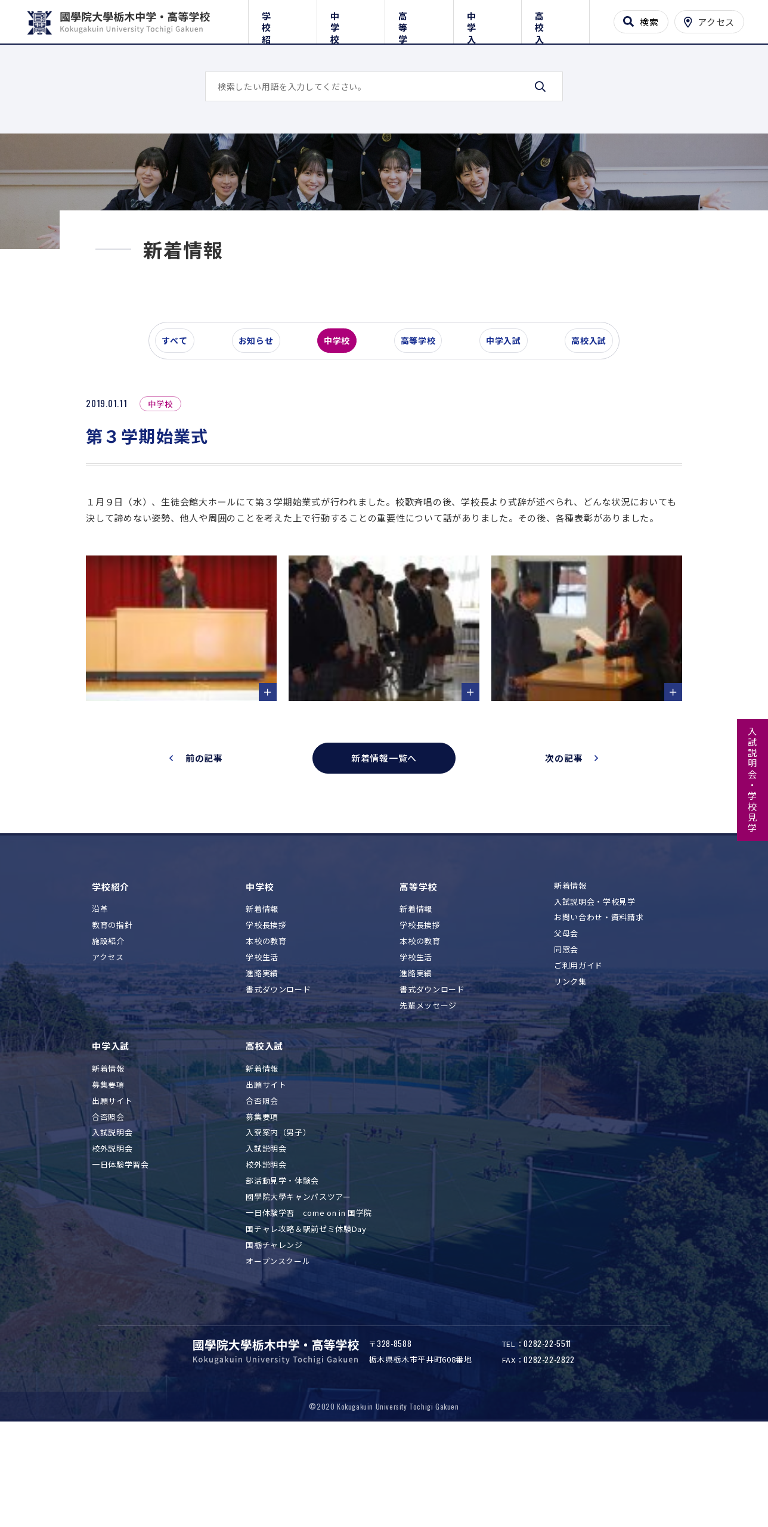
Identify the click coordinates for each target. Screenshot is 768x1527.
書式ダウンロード (278, 1075)
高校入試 (555, 19)
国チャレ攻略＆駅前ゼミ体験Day (306, 1314)
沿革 (100, 995)
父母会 (566, 1019)
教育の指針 (112, 1011)
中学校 (351, 19)
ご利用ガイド (578, 1052)
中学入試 (487, 19)
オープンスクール (278, 1347)
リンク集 (570, 1067)
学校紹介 (282, 19)
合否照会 (108, 1202)
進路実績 (262, 1059)
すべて (181, 414)
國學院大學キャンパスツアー (298, 1282)
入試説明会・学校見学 (753, 780)
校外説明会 (112, 1235)
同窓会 (566, 1036)
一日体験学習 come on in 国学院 (309, 1298)
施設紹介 (108, 1027)
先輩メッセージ (428, 1091)
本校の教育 (266, 1027)
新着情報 (262, 995)
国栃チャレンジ (274, 1331)
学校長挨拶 (266, 1011)
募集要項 (108, 1170)
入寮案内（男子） (278, 1218)
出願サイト (112, 1186)
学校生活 (262, 1043)
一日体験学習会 (120, 1251)
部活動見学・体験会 (282, 1267)
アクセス (108, 1043)
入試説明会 (112, 1218)
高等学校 (419, 19)
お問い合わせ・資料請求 (598, 1003)
